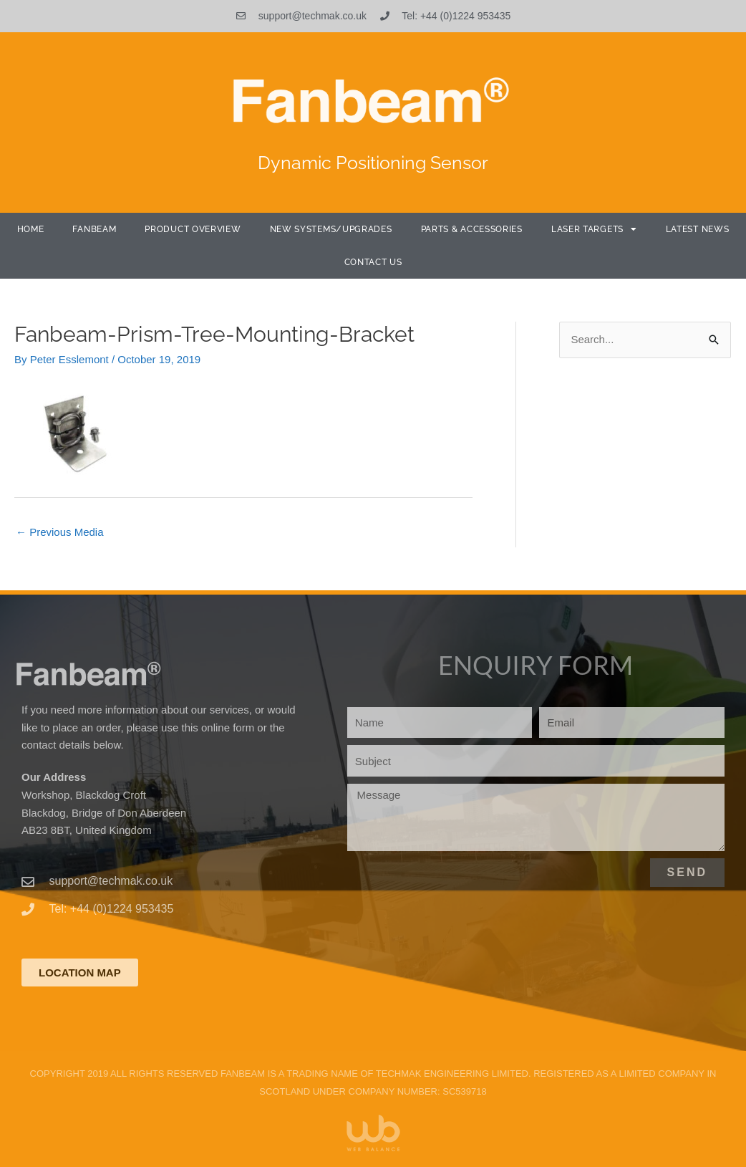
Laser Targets (594, 229)
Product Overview (193, 229)
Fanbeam (94, 229)
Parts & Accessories (472, 229)
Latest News (698, 229)
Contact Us (373, 262)
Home (30, 229)
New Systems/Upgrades (331, 229)
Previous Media (60, 532)
